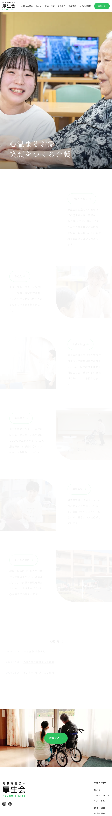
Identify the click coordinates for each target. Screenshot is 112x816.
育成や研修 (99, 813)
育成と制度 (50, 6)
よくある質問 (85, 6)
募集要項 (72, 6)
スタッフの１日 (102, 795)
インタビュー (100, 800)
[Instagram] (4, 804)
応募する (102, 6)
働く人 (39, 6)
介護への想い (27, 6)
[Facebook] (10, 804)
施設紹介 (61, 6)
